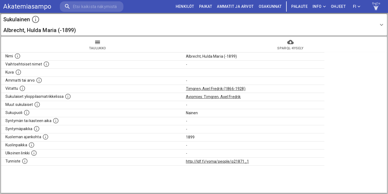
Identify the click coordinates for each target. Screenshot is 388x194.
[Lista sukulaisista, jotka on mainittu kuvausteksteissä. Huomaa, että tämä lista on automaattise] (37, 104)
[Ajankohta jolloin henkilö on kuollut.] (45, 137)
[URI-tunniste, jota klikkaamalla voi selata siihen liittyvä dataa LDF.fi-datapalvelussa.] (24, 161)
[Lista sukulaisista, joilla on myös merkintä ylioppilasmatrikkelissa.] (68, 96)
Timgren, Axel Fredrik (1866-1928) (215, 88)
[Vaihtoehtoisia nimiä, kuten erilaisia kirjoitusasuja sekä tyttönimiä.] (46, 64)
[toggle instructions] (35, 19)
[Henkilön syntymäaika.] (55, 120)
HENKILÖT (185, 7)
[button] (194, 25)
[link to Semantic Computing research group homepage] (376, 6)
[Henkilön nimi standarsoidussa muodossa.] (17, 56)
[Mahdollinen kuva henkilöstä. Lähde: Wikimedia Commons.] (18, 72)
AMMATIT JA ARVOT (235, 7)
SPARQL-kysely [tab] (290, 44)
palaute (299, 7)
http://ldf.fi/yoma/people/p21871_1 (217, 161)
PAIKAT (205, 7)
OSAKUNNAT (270, 7)
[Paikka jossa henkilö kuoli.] (31, 145)
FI (356, 7)
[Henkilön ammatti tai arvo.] (39, 80)
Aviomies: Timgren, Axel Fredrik (213, 97)
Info (319, 7)
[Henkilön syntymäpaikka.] (36, 128)
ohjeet (338, 7)
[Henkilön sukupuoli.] (26, 112)
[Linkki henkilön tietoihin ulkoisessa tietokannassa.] (34, 153)
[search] (91, 6)
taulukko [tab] (97, 44)
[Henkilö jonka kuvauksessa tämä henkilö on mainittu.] (22, 88)
